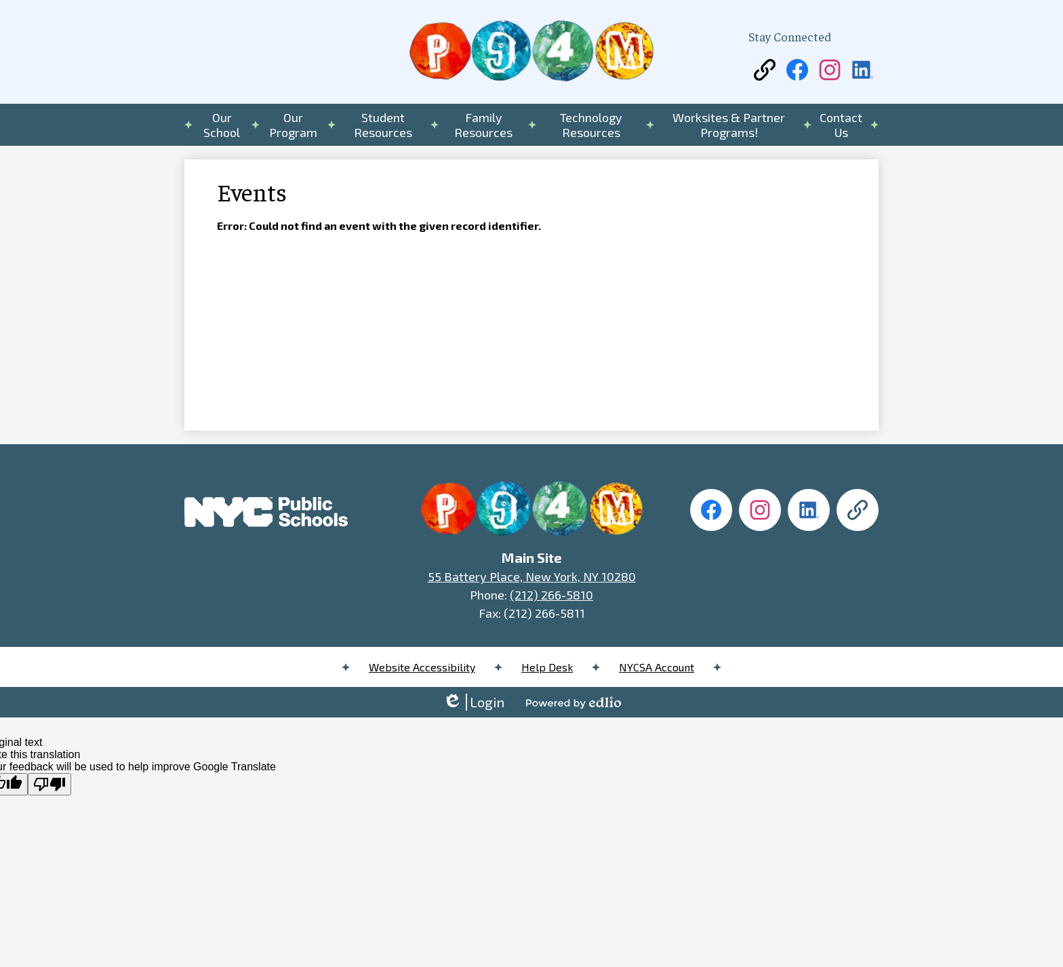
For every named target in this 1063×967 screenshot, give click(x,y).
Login (473, 702)
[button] (222, 125)
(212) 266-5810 (551, 594)
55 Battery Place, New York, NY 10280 (532, 576)
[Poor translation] (49, 784)
